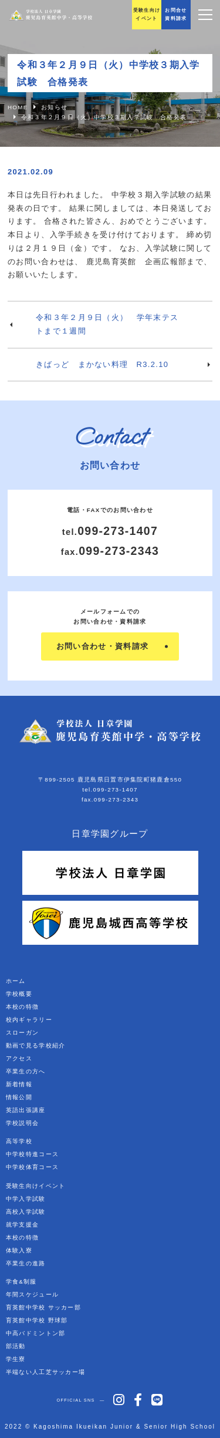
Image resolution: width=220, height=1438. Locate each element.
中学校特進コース (32, 1154)
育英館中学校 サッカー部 (43, 1307)
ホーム (16, 981)
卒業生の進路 (26, 1263)
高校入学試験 (26, 1211)
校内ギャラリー (29, 1019)
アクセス (19, 1058)
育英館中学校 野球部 (37, 1320)
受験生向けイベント (36, 1186)
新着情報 (19, 1084)
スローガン (22, 1032)
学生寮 (16, 1359)
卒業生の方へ (26, 1071)
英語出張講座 (26, 1110)
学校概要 (19, 994)
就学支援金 (22, 1224)
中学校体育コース (32, 1167)
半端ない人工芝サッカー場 (46, 1372)
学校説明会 (22, 1123)
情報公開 (19, 1097)
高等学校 (19, 1141)
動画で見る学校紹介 (36, 1045)
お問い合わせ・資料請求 (102, 646)
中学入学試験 (26, 1198)
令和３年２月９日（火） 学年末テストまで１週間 (107, 324)
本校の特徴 (22, 1006)
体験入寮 (19, 1250)
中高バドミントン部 (36, 1333)
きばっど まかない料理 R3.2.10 (102, 364)
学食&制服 (21, 1281)
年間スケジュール (32, 1294)
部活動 (16, 1346)
